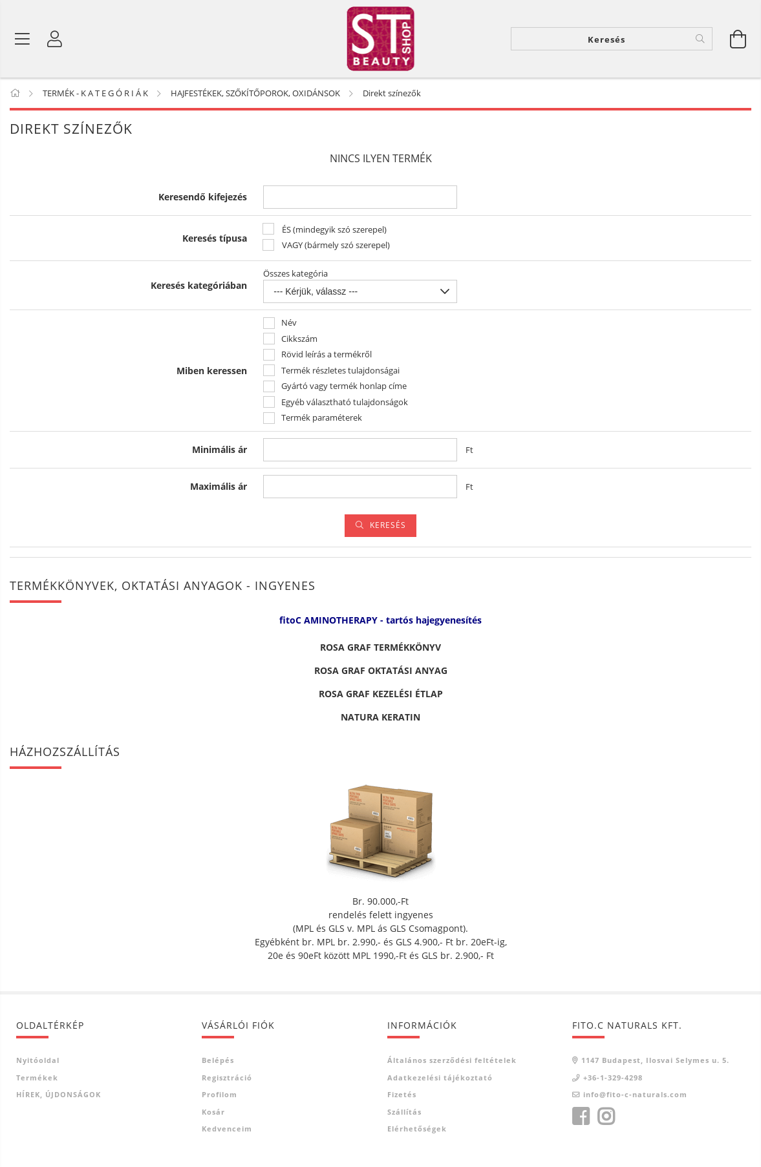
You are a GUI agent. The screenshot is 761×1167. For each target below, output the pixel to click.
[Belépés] (55, 39)
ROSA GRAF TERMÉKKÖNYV (380, 648)
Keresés (388, 525)
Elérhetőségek (417, 1129)
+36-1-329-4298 (613, 1077)
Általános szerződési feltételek (452, 1061)
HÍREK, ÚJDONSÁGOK (58, 1095)
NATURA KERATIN (380, 717)
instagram (605, 1116)
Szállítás (404, 1112)
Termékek (37, 1077)
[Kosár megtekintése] (738, 39)
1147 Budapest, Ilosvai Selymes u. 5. (655, 1061)
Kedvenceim (227, 1129)
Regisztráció (227, 1077)
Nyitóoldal (37, 1061)
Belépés (218, 1061)
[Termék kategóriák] (23, 39)
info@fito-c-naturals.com (635, 1095)
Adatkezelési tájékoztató (440, 1077)
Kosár (213, 1112)
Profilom (219, 1095)
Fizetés (401, 1095)
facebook (580, 1116)
